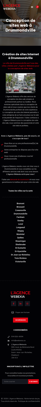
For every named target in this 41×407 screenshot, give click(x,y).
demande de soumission (19, 179)
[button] (32, 7)
